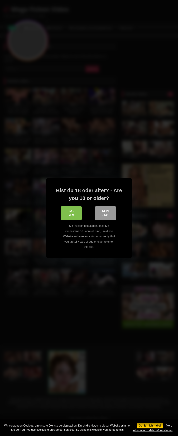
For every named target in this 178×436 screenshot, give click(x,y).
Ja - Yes (71, 213)
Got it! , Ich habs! (149, 425)
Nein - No (105, 213)
